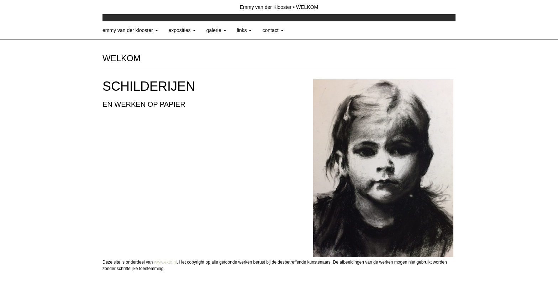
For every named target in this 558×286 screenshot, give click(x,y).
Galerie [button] (216, 30)
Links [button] (244, 30)
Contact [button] (272, 30)
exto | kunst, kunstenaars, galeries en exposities (122, 7)
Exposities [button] (182, 30)
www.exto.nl (165, 262)
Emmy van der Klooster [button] (130, 30)
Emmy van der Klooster (266, 7)
